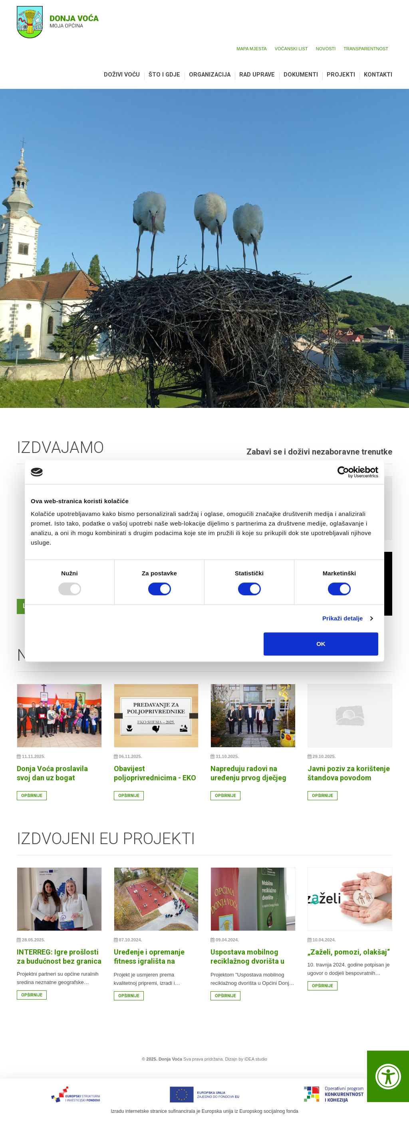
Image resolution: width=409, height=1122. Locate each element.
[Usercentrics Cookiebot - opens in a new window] (343, 472)
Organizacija (209, 75)
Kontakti (378, 75)
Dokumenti (301, 75)
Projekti (341, 75)
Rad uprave (257, 75)
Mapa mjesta (251, 48)
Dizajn (231, 1059)
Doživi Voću (122, 75)
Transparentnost (365, 48)
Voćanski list (291, 48)
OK (321, 643)
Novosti (326, 48)
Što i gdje (164, 75)
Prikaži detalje (342, 618)
